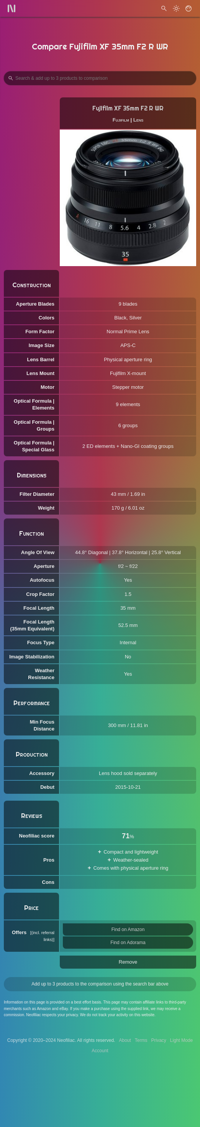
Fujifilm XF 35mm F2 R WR (128, 108)
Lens (138, 120)
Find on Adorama (127, 942)
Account (100, 1050)
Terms (141, 1040)
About (125, 1040)
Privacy (158, 1040)
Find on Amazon (128, 929)
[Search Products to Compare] (100, 78)
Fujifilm (121, 120)
